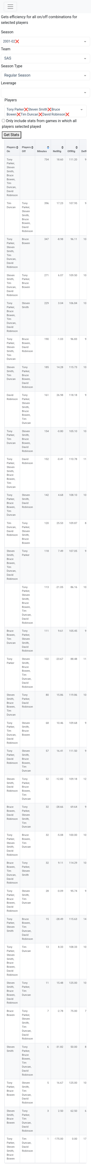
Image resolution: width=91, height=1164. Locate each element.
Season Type (11, 66)
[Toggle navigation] (10, 6)
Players (10, 100)
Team (5, 49)
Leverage (8, 83)
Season (7, 32)
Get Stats (11, 135)
